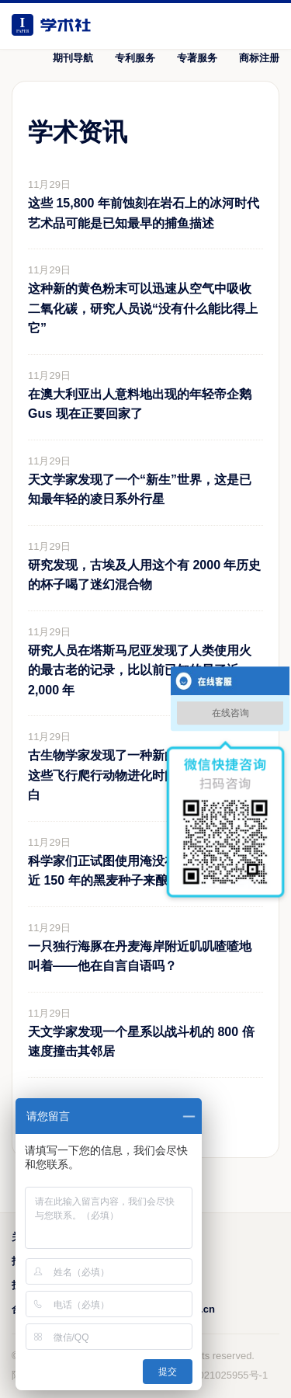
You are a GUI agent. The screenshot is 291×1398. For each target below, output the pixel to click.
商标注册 (259, 58)
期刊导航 (73, 58)
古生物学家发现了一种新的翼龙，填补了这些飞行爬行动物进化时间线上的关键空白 (139, 775)
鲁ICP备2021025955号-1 (212, 1375)
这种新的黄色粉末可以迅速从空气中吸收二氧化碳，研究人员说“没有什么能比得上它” (143, 308)
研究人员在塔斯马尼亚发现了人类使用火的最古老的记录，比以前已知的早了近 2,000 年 (139, 670)
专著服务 (197, 58)
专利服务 (135, 58)
